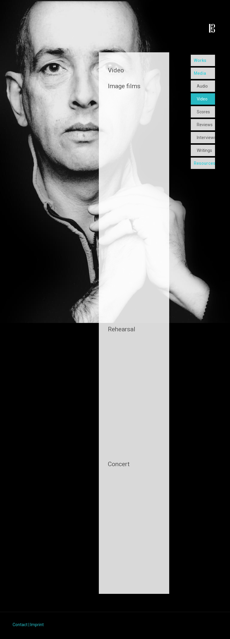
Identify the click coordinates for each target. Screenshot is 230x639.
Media (200, 73)
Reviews (205, 124)
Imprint (37, 624)
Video (202, 99)
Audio (202, 86)
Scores (203, 111)
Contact (20, 624)
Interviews (206, 137)
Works (200, 60)
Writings (204, 150)
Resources (204, 163)
